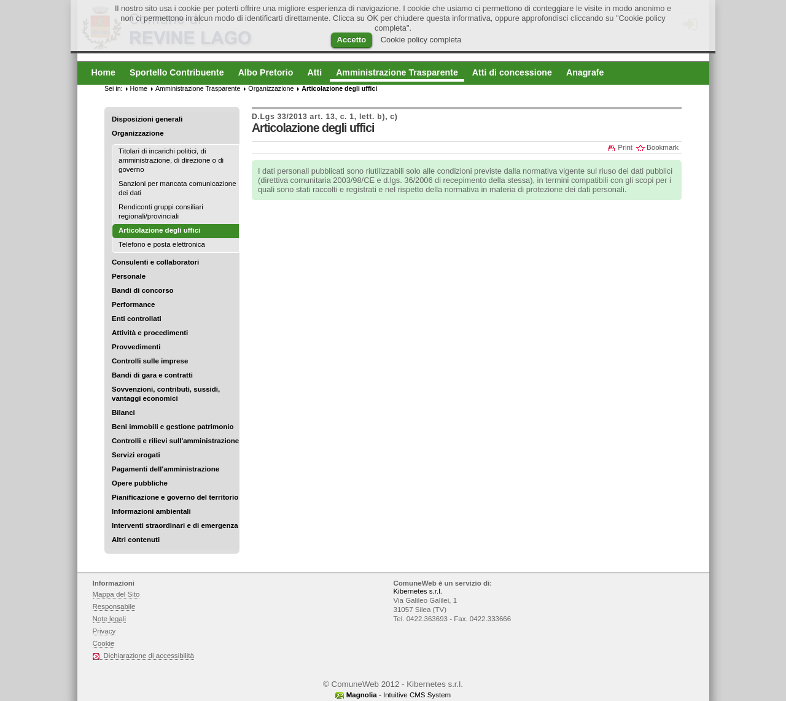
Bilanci (123, 412)
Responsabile (114, 606)
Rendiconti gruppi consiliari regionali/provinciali (161, 211)
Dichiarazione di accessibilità (149, 655)
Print (625, 147)
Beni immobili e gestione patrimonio (173, 426)
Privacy (104, 631)
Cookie (104, 643)
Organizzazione (138, 133)
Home (138, 88)
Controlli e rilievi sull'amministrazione (175, 440)
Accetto (352, 39)
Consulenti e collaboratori (155, 262)
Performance (133, 304)
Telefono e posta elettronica (162, 244)
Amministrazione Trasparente (197, 88)
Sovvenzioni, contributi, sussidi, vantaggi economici (166, 393)
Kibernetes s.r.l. (418, 591)
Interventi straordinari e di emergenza (175, 525)
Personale (129, 276)
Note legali (109, 618)
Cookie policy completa (421, 39)
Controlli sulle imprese (150, 361)
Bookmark (663, 147)
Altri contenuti (136, 539)
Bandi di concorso (143, 290)
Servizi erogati (136, 455)
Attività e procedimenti (150, 332)
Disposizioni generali (147, 119)
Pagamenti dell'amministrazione (165, 469)
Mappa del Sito (116, 594)
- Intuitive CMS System (398, 695)
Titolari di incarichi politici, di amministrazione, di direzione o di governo (171, 160)
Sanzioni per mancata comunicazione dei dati (177, 188)
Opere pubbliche (140, 483)
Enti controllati (136, 318)
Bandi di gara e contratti (152, 375)
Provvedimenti (136, 346)
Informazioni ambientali (151, 511)
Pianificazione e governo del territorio (175, 497)
